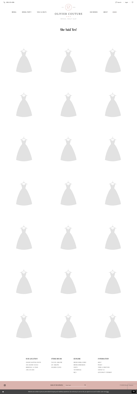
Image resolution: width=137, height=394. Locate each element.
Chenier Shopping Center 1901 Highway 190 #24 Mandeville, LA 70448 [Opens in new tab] (33, 365)
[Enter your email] (75, 385)
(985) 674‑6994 (30, 370)
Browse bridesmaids (79, 365)
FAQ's (75, 372)
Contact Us (101, 370)
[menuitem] (14, 12)
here (107, 392)
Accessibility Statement (105, 372)
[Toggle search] (118, 2)
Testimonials (77, 370)
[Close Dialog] (3, 391)
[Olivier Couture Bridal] (69, 12)
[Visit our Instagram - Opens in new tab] (5, 385)
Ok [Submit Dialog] (134, 392)
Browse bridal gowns (80, 362)
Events (76, 367)
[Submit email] (85, 385)
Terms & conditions (104, 367)
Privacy (100, 365)
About (99, 362)
